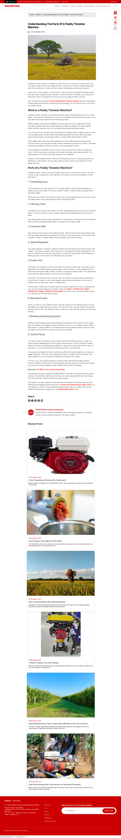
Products (64, 6)
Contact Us (113, 1)
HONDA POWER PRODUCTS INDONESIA (30, 1)
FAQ (45, 808)
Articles (38, 15)
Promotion (80, 6)
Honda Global (48, 818)
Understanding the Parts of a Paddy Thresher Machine (62, 15)
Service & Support (89, 6)
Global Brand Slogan (50, 821)
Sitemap (46, 814)
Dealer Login (11, 1)
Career (46, 811)
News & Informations (102, 6)
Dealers (73, 6)
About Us (57, 6)
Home (31, 15)
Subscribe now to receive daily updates (76, 805)
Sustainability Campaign (52, 1)
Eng (67, 1)
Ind (63, 1)
